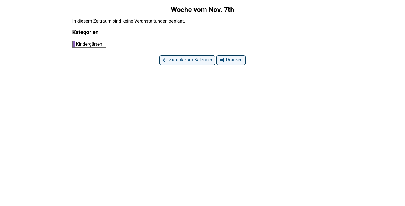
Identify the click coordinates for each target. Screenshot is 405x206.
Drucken (231, 60)
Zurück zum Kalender (187, 60)
